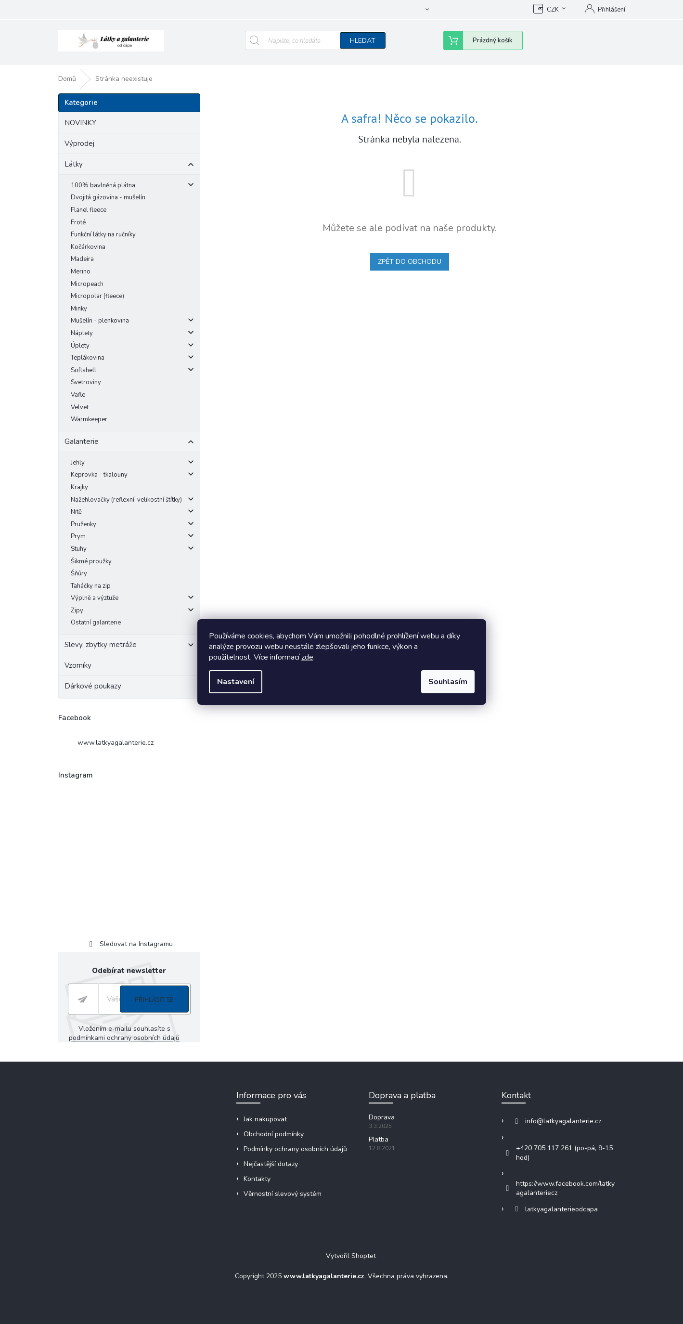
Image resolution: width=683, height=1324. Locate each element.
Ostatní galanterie (96, 622)
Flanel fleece (88, 210)
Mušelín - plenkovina (132, 321)
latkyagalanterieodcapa (561, 1209)
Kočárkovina (88, 247)
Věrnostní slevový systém (283, 1193)
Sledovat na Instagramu (136, 943)
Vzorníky (78, 665)
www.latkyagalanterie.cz (115, 742)
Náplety (132, 334)
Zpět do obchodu (409, 261)
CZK (552, 9)
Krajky (79, 487)
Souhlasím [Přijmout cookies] (447, 681)
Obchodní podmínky (357, 9)
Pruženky (132, 525)
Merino (80, 271)
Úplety (132, 346)
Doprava (382, 1117)
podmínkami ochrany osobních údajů (124, 1037)
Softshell (132, 371)
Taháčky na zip (91, 586)
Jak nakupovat (297, 9)
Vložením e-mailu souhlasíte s (124, 1033)
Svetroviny (86, 382)
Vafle (78, 394)
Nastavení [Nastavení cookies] (235, 681)
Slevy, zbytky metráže (129, 646)
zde (307, 657)
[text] (155, 11)
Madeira (82, 259)
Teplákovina (132, 358)
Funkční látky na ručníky (103, 234)
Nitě (132, 513)
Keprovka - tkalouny (132, 475)
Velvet (80, 407)
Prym (132, 537)
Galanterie (129, 443)
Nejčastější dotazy (271, 1163)
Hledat (362, 40)
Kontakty (257, 1178)
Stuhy (132, 550)
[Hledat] (316, 40)
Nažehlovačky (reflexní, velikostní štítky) (132, 500)
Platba (378, 1139)
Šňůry (79, 573)
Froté (78, 222)
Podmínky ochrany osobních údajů (295, 1149)
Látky (129, 165)
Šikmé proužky (91, 561)
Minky (79, 308)
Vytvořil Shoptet (351, 1256)
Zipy (132, 611)
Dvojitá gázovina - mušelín (108, 197)
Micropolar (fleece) (97, 296)
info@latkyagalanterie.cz (563, 1121)
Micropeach (87, 284)
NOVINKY (81, 123)
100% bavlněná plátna (132, 186)
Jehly (132, 463)
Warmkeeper (89, 419)
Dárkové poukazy (93, 686)
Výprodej (80, 143)
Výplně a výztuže (132, 599)
